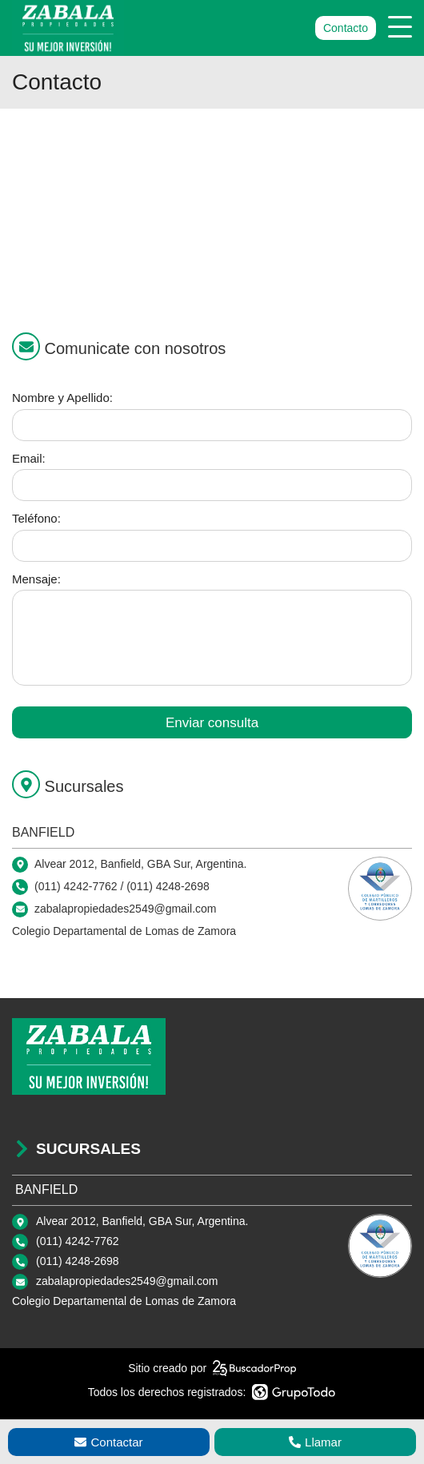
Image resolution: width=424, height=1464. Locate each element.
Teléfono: (36, 518)
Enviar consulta (212, 722)
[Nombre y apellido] (212, 425)
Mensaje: (36, 579)
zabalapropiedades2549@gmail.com (127, 1281)
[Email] (212, 485)
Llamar (315, 1442)
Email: (29, 458)
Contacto (345, 28)
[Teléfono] (212, 546)
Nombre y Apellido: (62, 397)
